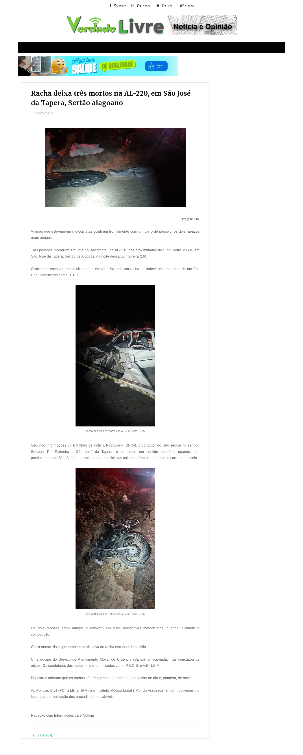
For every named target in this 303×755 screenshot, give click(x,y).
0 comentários (46, 113)
